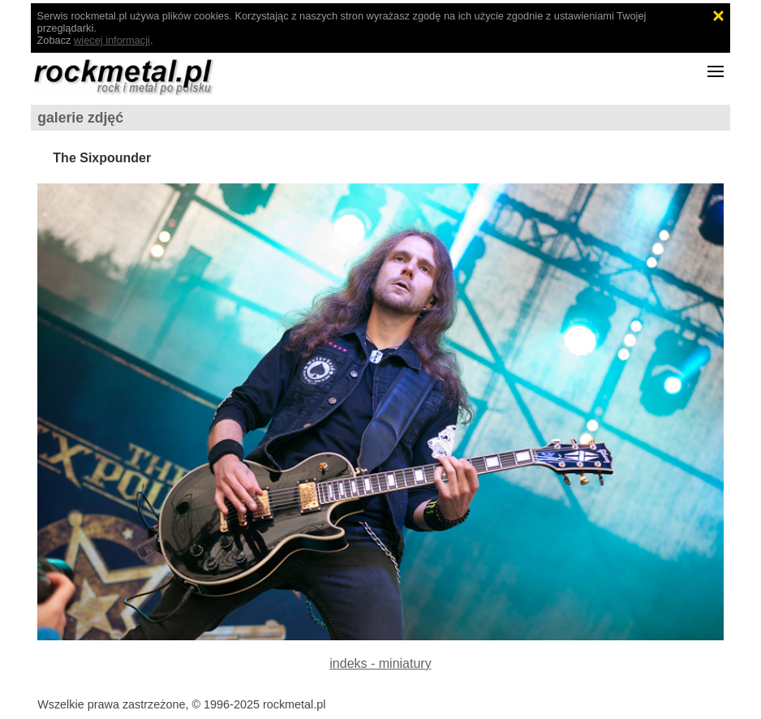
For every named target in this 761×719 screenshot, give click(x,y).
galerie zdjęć (80, 118)
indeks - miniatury (380, 663)
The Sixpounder (102, 158)
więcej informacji (112, 40)
